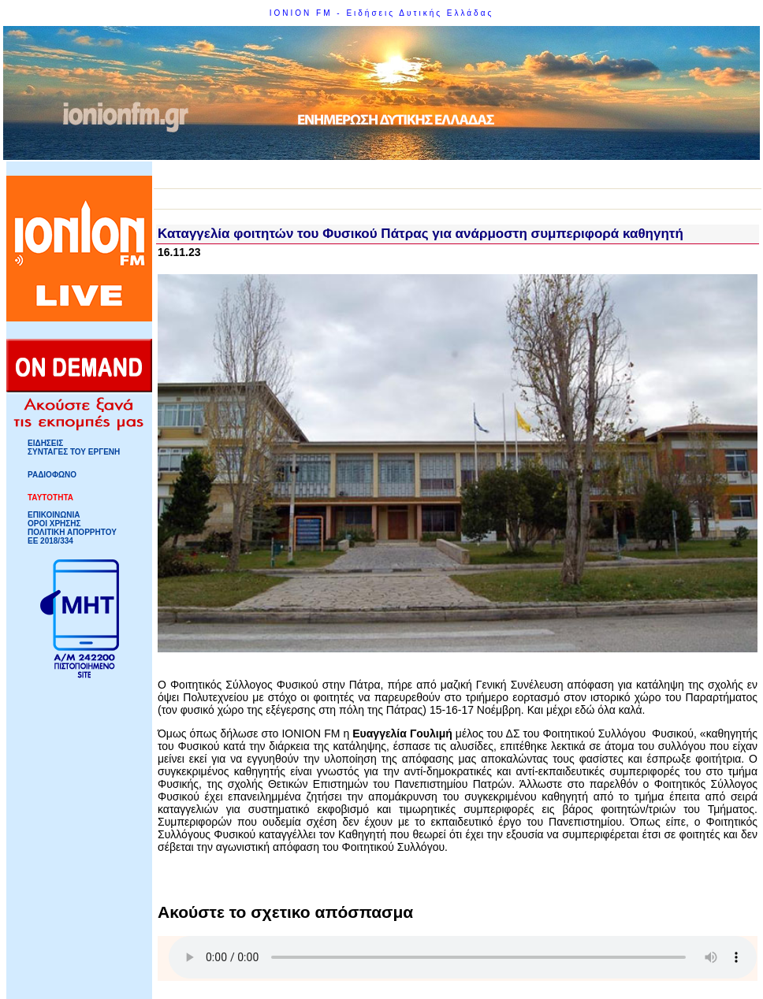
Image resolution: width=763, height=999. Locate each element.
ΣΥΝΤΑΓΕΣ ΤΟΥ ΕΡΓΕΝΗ (74, 452)
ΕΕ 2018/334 (50, 541)
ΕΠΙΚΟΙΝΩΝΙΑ (54, 515)
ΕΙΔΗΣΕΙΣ (45, 443)
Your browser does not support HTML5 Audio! (463, 957)
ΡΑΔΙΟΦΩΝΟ (52, 474)
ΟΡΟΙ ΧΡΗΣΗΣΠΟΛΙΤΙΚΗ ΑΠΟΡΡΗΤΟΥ (72, 528)
